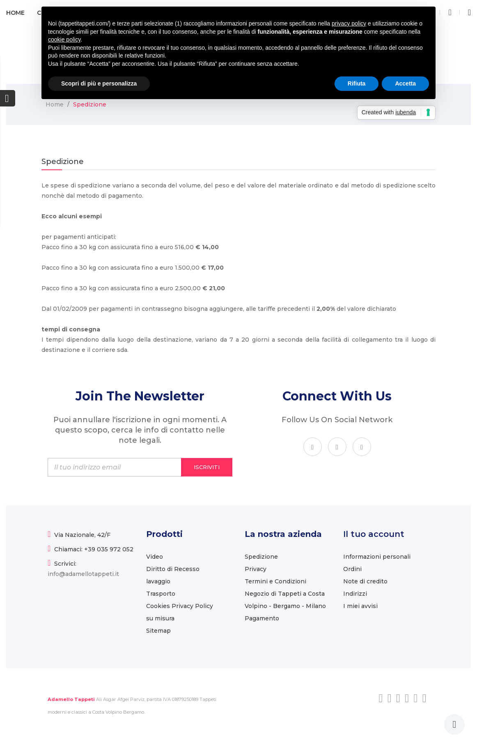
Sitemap (158, 630)
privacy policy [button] (349, 23)
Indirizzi (355, 593)
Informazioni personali (376, 556)
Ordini (352, 569)
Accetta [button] (405, 83)
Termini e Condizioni (275, 581)
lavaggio (158, 581)
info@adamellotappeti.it (83, 574)
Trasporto (160, 593)
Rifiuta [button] (357, 83)
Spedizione (261, 556)
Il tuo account (373, 534)
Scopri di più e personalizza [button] (99, 83)
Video (154, 556)
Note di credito (365, 581)
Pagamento (262, 618)
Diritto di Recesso (173, 569)
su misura (160, 618)
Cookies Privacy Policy (179, 606)
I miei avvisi (360, 606)
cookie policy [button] (64, 39)
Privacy (255, 569)
